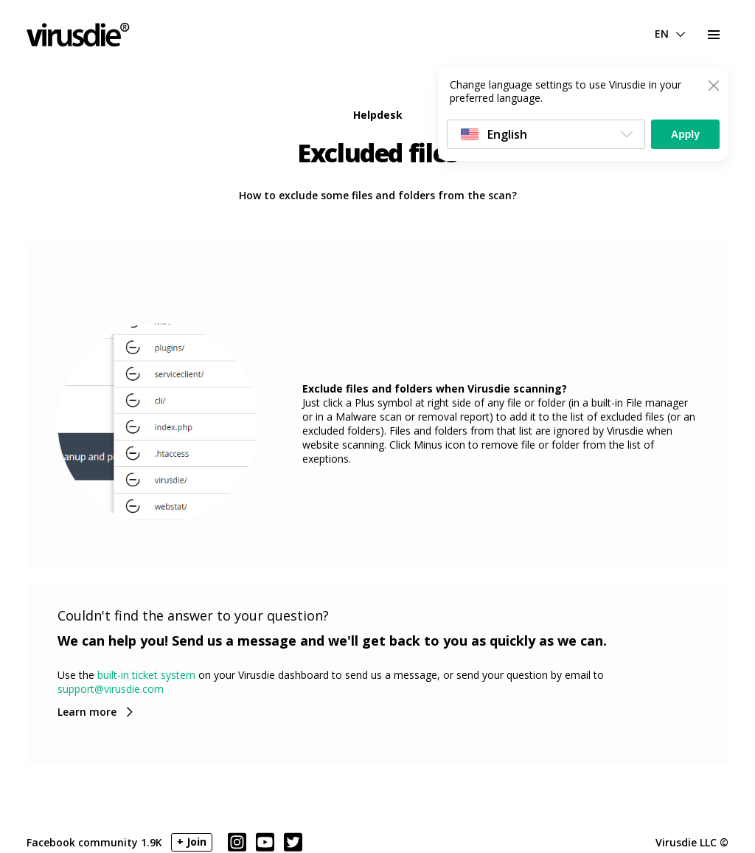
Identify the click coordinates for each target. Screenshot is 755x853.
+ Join (191, 842)
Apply (685, 134)
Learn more (87, 712)
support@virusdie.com (111, 689)
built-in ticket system (146, 675)
